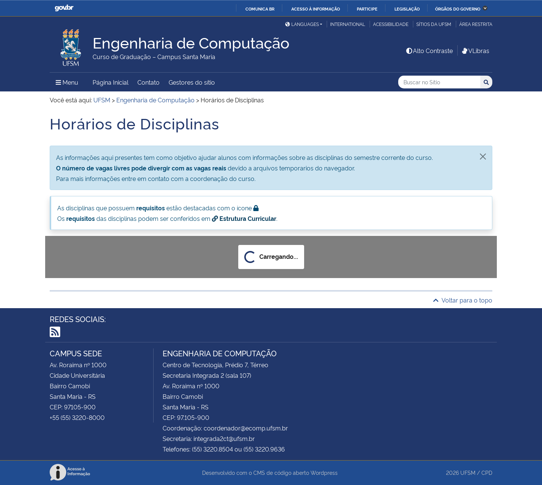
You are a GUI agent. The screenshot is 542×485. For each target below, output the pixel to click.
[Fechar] (483, 156)
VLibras (475, 50)
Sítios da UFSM (433, 24)
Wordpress (324, 472)
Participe (367, 9)
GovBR (64, 8)
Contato (148, 82)
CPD (486, 472)
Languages (302, 24)
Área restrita (475, 24)
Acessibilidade (390, 24)
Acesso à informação (315, 9)
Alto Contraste (429, 50)
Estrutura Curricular (244, 218)
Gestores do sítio (192, 82)
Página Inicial (110, 82)
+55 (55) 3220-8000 (77, 417)
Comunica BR (259, 9)
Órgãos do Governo (457, 9)
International (347, 24)
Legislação (407, 9)
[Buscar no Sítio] (439, 82)
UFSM (467, 472)
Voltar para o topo (462, 300)
